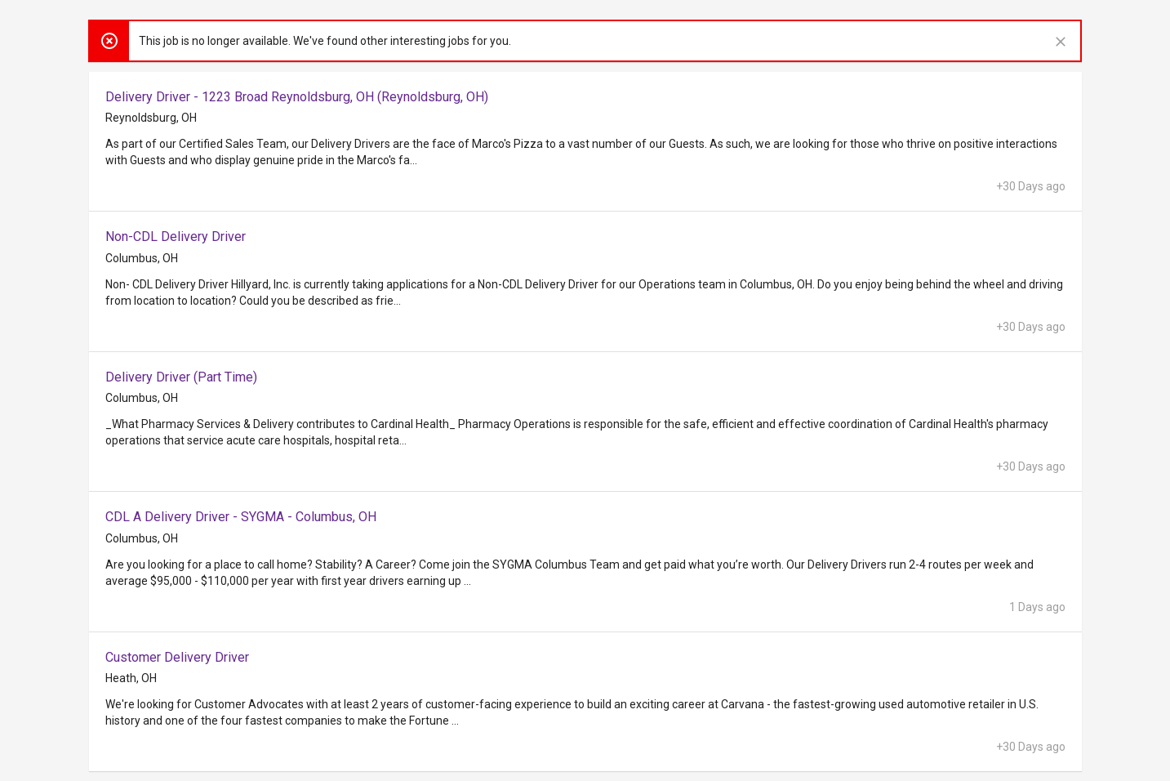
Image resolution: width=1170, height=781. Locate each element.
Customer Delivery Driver (177, 657)
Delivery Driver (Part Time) (181, 377)
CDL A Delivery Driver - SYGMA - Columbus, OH (240, 516)
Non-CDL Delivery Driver (175, 236)
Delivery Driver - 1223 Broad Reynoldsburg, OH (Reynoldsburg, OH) (296, 97)
